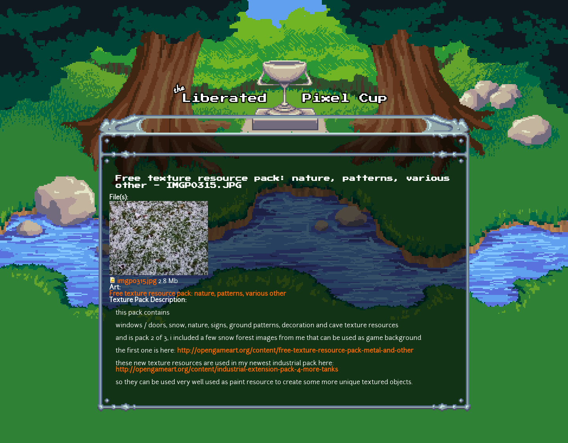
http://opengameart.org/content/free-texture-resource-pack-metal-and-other (295, 351)
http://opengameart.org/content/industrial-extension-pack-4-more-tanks (227, 370)
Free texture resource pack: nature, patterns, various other (197, 294)
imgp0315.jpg (137, 281)
